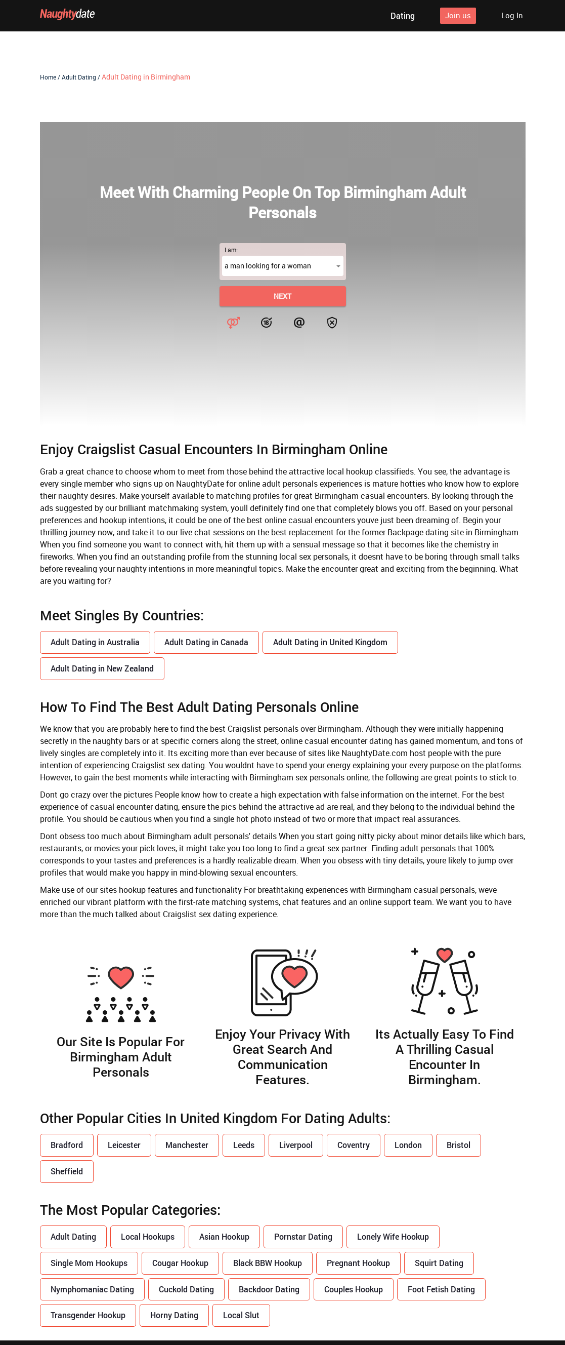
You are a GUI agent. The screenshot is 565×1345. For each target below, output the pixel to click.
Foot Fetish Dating (441, 1289)
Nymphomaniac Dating (92, 1289)
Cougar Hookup (180, 1262)
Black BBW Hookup (267, 1262)
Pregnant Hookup (358, 1262)
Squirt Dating (439, 1262)
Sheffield (67, 1171)
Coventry (353, 1145)
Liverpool (296, 1145)
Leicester (124, 1145)
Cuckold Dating (186, 1289)
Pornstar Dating (303, 1236)
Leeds (243, 1145)
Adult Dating (73, 1236)
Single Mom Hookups (89, 1262)
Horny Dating (174, 1315)
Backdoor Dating (269, 1289)
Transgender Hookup (88, 1315)
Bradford (67, 1145)
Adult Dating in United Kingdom (330, 642)
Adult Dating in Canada (206, 642)
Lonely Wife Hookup (393, 1236)
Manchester (186, 1145)
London (408, 1145)
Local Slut (241, 1315)
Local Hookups (148, 1236)
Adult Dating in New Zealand (102, 668)
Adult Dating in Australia (95, 642)
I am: (231, 250)
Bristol (458, 1145)
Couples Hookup (353, 1289)
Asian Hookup (224, 1236)
